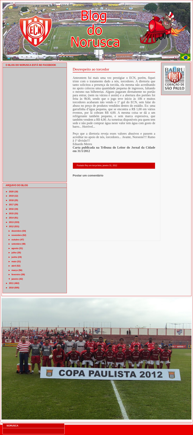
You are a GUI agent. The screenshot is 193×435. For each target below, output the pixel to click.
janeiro (14, 279)
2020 (11, 191)
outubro (15, 239)
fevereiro (15, 274)
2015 (11, 213)
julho (13, 252)
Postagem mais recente (83, 236)
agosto (14, 248)
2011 (11, 283)
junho (14, 257)
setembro (16, 244)
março (14, 270)
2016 (11, 209)
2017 (11, 204)
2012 (11, 226)
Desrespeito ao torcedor (91, 69)
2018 (11, 200)
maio (13, 261)
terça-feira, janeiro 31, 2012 (104, 165)
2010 (11, 287)
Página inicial (115, 236)
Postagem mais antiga (145, 236)
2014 (11, 218)
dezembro (16, 231)
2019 (11, 196)
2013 (11, 222)
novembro (16, 235)
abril (13, 266)
